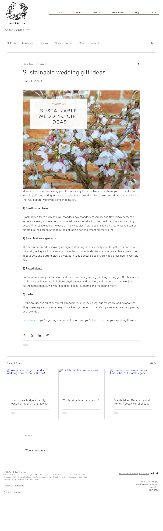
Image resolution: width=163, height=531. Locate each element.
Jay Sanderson (19, 479)
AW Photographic (20, 477)
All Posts (11, 42)
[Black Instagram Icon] (152, 473)
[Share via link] (47, 335)
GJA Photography (31, 479)
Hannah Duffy (54, 477)
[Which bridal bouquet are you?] (82, 382)
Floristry (44, 42)
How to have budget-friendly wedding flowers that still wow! (30, 402)
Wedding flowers (63, 42)
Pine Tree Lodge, (149, 481)
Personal (94, 42)
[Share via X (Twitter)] (31, 335)
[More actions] (138, 64)
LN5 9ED (153, 490)
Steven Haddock (53, 475)
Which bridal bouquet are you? (80, 400)
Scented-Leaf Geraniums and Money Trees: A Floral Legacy (132, 402)
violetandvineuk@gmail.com (134, 473)
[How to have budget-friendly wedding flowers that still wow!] (30, 382)
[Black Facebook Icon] (157, 473)
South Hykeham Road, (147, 484)
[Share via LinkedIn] (39, 335)
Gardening (27, 42)
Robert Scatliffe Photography (37, 477)
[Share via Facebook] (24, 335)
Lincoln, (154, 487)
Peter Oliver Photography (69, 477)
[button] (152, 43)
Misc (81, 42)
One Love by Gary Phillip (69, 475)
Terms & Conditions (14, 485)
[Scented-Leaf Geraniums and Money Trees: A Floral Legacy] (133, 382)
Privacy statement (13, 492)
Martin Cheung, (41, 475)
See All (153, 363)
